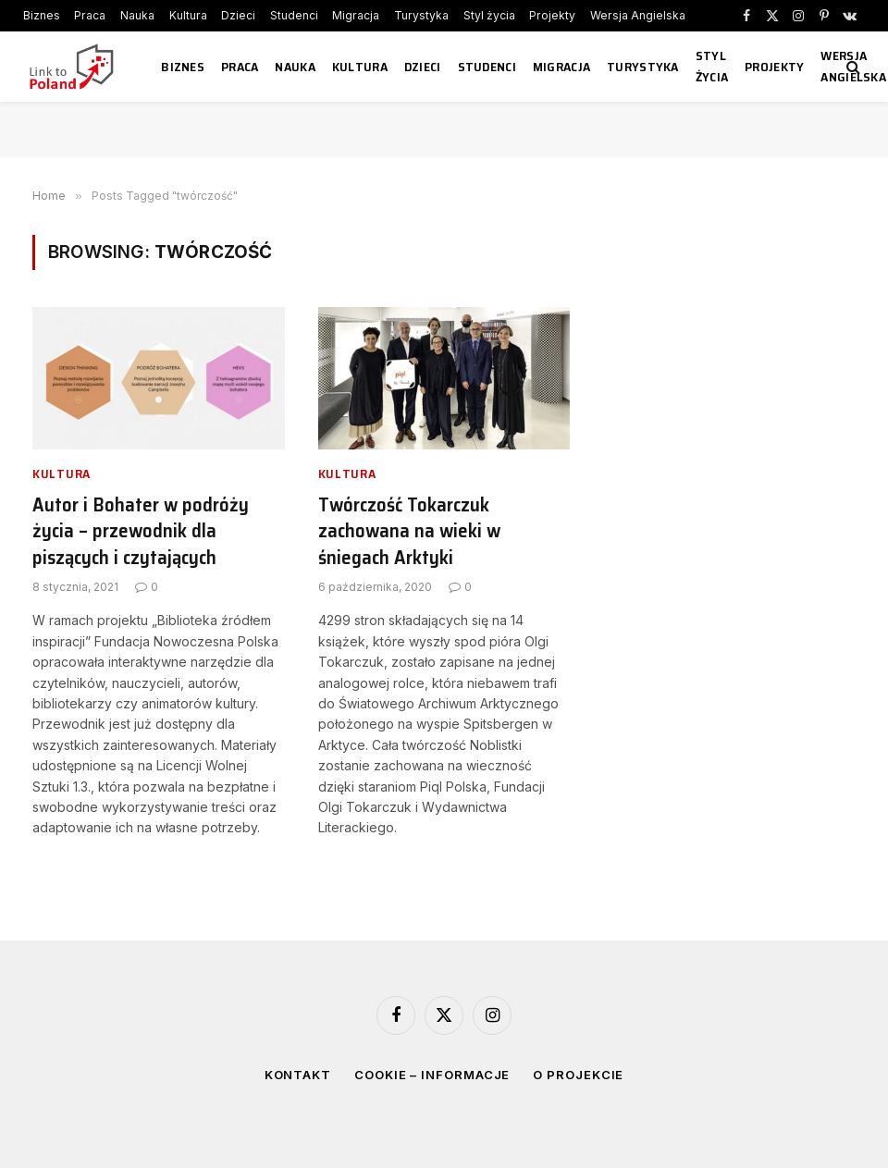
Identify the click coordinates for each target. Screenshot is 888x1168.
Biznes (41, 15)
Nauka (137, 15)
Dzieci (238, 15)
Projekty (552, 15)
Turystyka (421, 15)
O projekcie (578, 1074)
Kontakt (298, 1074)
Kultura (188, 15)
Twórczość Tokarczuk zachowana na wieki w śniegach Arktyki (409, 532)
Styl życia (489, 15)
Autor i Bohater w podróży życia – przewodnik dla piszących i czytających (140, 532)
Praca (89, 15)
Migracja (355, 15)
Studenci (294, 15)
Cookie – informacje (432, 1074)
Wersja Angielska (637, 15)
